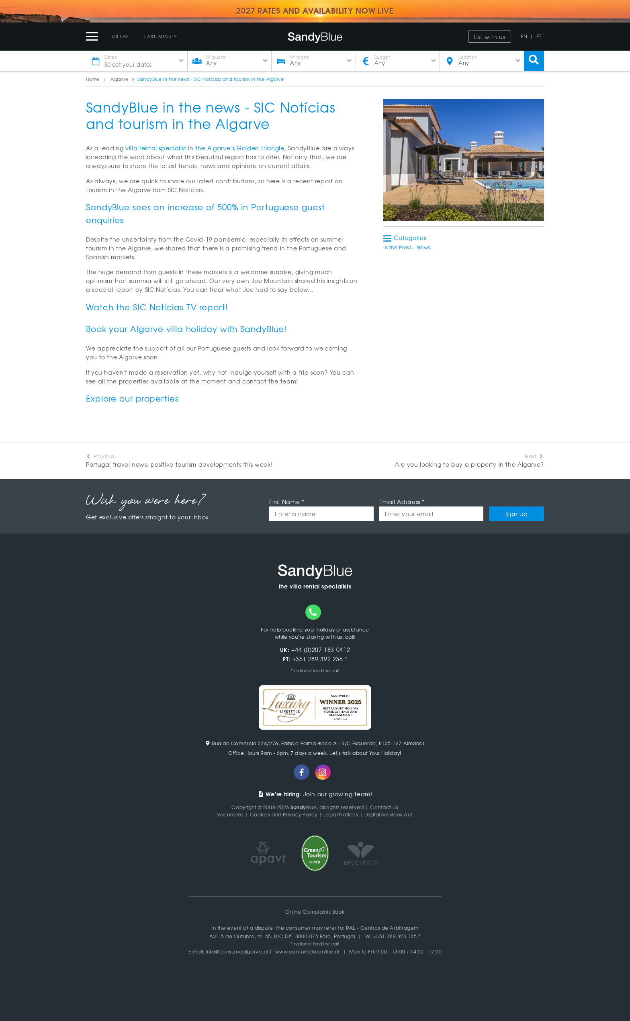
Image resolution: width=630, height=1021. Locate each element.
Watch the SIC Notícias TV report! (157, 307)
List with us (489, 37)
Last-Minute (161, 36)
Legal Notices (340, 814)
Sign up (516, 514)
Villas (120, 36)
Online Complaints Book (315, 911)
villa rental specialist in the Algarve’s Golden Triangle (204, 148)
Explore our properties (132, 398)
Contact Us (384, 807)
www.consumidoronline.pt (307, 951)
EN (524, 36)
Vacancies (230, 814)
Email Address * (402, 502)
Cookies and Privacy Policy (283, 814)
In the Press (397, 247)
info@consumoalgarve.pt (237, 951)
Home (93, 79)
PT (539, 36)
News (423, 247)
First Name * (287, 502)
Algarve (119, 79)
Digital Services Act (388, 814)
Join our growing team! (315, 794)
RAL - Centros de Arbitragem (382, 927)
